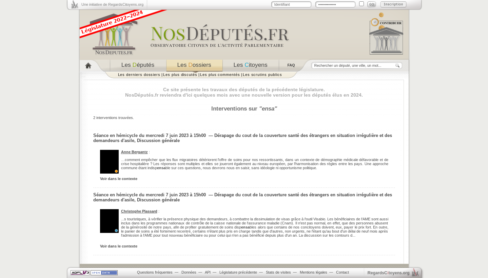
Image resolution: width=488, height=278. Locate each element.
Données (188, 272)
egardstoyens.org (389, 272)
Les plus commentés (220, 75)
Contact (342, 272)
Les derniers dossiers (139, 75)
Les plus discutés (180, 75)
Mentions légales (313, 272)
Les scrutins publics (262, 75)
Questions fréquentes (155, 272)
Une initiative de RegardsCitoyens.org (112, 4)
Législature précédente (238, 272)
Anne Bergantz (134, 152)
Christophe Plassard (139, 211)
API (208, 272)
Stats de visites (278, 272)
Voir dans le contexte (118, 179)
